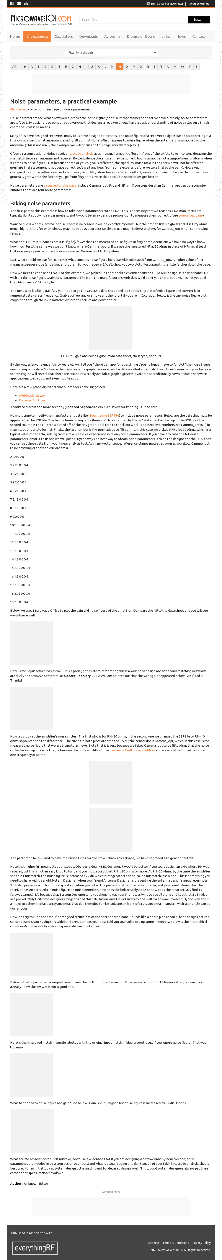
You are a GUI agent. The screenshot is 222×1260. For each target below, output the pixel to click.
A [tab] (32, 66)
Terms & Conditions (176, 1243)
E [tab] (59, 66)
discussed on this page (60, 185)
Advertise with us (198, 3)
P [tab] (134, 66)
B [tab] (39, 66)
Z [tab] (197, 66)
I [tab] (86, 66)
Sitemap (153, 1243)
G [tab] (73, 66)
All (14, 66)
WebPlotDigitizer (32, 395)
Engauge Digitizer (32, 400)
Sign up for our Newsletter (165, 3)
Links (166, 36)
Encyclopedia (37, 36)
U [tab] (168, 66)
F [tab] (66, 66)
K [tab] (99, 66)
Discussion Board (141, 36)
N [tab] (119, 66)
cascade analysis (81, 153)
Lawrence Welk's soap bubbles (132, 750)
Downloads (88, 36)
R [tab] (148, 66)
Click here (17, 109)
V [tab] (175, 66)
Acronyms (112, 36)
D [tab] (52, 66)
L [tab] (105, 66)
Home (15, 36)
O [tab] (127, 66)
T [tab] (161, 66)
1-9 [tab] (23, 66)
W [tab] (182, 66)
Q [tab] (141, 66)
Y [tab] (190, 66)
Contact (198, 36)
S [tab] (154, 66)
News (181, 36)
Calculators (64, 36)
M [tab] (112, 66)
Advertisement (111, 1191)
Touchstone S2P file (104, 415)
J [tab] (92, 66)
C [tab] (45, 66)
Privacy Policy (202, 1243)
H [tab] (79, 66)
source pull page (191, 215)
